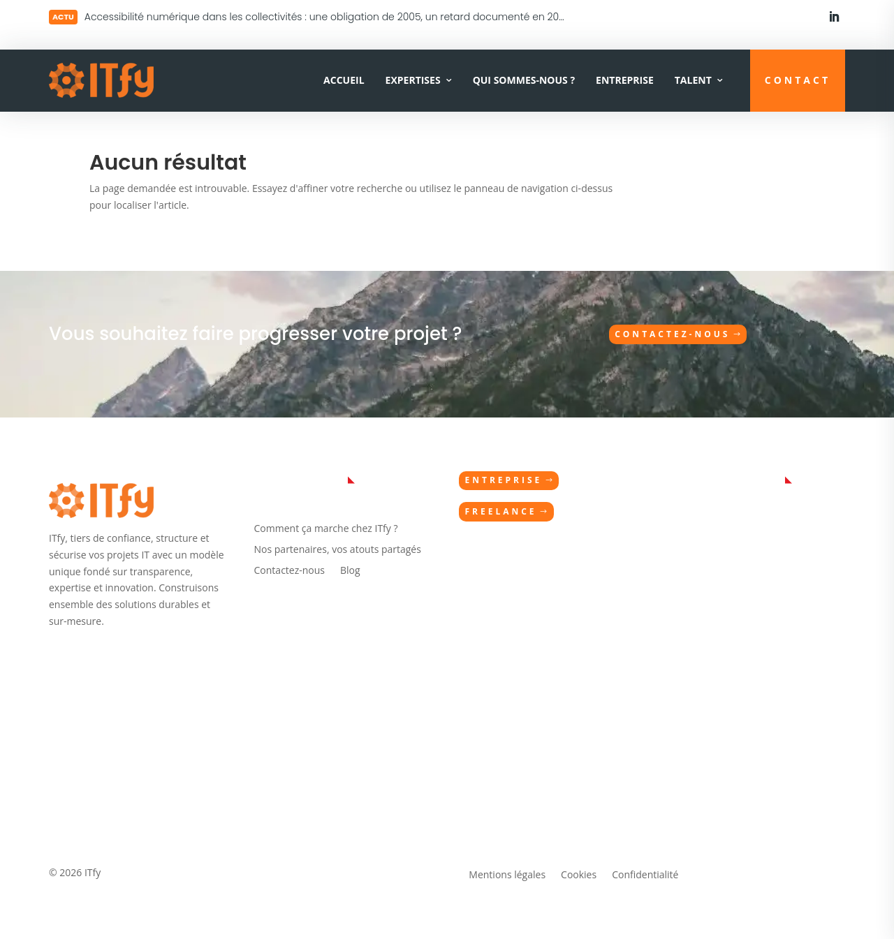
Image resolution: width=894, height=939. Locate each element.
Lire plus (123, 15)
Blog (350, 571)
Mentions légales (507, 875)
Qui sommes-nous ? (524, 80)
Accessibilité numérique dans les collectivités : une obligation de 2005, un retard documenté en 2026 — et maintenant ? (373, 17)
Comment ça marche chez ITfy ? (326, 529)
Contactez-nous (672, 334)
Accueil (343, 80)
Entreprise (625, 80)
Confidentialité (645, 875)
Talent (693, 80)
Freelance (500, 511)
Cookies (578, 875)
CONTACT (797, 80)
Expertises (413, 80)
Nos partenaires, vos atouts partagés (337, 550)
